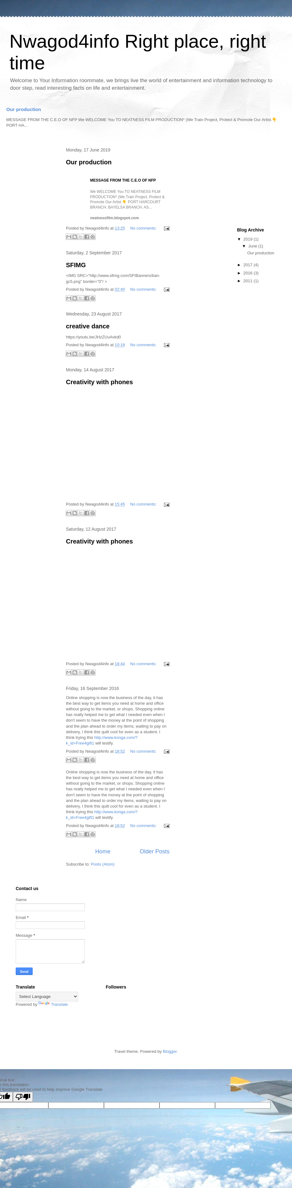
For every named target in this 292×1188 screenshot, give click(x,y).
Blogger (170, 1051)
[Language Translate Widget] (47, 996)
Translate (53, 1004)
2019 (248, 239)
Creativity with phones (99, 382)
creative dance (88, 326)
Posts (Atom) (103, 864)
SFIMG (76, 265)
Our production (23, 109)
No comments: (144, 228)
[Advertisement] (31, 243)
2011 (248, 280)
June (253, 246)
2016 (248, 273)
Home (103, 851)
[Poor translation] (23, 1097)
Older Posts (155, 851)
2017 (248, 265)
